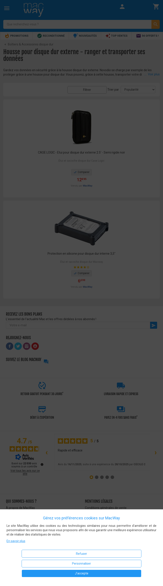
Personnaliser (81, 563)
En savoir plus (16, 541)
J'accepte (81, 573)
